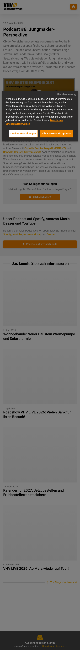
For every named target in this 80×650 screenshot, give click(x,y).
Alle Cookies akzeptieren (57, 133)
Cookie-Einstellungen (23, 133)
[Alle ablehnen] (74, 94)
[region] (40, 116)
